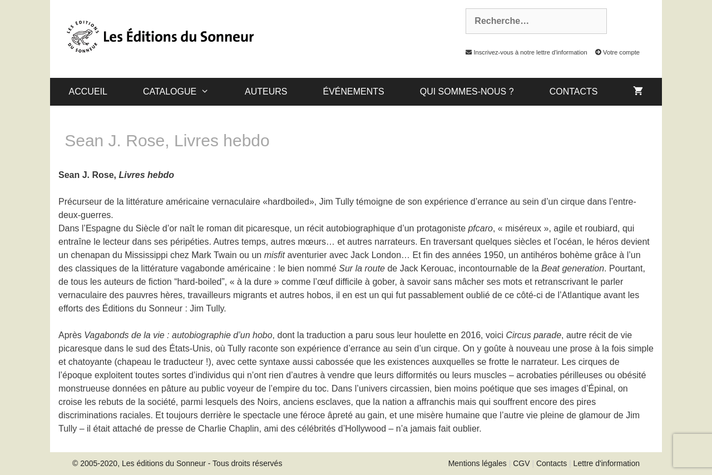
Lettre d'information (606, 463)
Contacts (574, 91)
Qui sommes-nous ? (467, 91)
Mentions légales (477, 463)
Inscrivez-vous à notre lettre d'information (523, 52)
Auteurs (266, 91)
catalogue (185, 92)
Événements (353, 91)
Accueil (88, 91)
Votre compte (614, 52)
